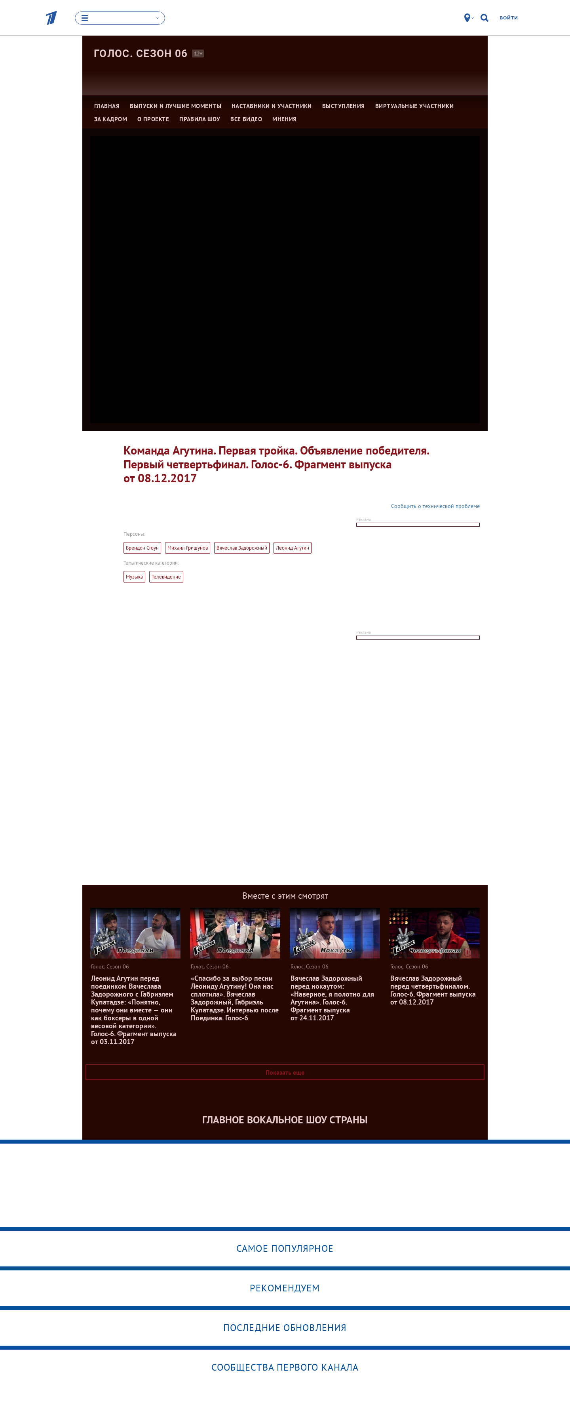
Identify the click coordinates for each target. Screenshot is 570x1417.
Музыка (134, 576)
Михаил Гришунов (187, 547)
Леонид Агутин (292, 547)
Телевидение (166, 576)
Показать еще (285, 1072)
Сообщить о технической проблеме (435, 506)
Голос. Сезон (141, 53)
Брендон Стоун (142, 547)
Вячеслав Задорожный (242, 547)
